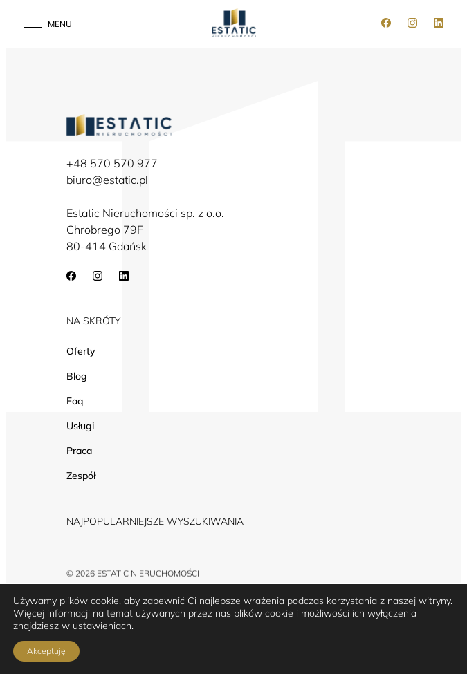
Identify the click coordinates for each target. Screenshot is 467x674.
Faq (74, 401)
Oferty (80, 351)
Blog (76, 376)
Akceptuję (46, 651)
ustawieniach (102, 625)
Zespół (80, 475)
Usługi (80, 426)
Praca (79, 451)
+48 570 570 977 (112, 163)
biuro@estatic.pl (107, 180)
